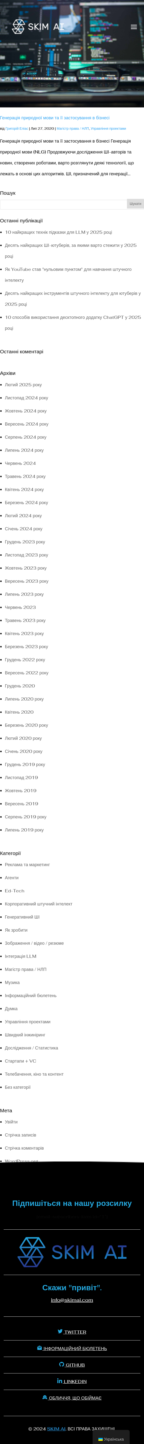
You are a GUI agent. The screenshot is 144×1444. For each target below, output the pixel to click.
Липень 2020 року (24, 699)
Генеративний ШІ (22, 917)
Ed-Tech (14, 891)
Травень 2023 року (25, 620)
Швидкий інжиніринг (25, 1035)
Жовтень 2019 (20, 790)
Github (72, 1365)
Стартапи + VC (20, 1061)
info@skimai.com (72, 1300)
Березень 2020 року (26, 725)
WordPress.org (21, 1161)
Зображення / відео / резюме (34, 943)
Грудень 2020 (20, 686)
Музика (12, 982)
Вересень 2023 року (26, 581)
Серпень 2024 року (25, 437)
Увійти (11, 1122)
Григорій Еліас (17, 128)
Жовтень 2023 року (26, 568)
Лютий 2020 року (23, 738)
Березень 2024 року (26, 502)
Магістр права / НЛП (73, 128)
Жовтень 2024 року (26, 411)
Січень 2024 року (23, 529)
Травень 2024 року (25, 476)
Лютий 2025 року (23, 384)
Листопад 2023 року (26, 555)
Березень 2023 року (26, 646)
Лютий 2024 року (23, 515)
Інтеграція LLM (20, 956)
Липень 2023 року (24, 594)
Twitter (72, 1332)
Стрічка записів (20, 1135)
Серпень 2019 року (25, 817)
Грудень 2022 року (25, 659)
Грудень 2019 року (25, 764)
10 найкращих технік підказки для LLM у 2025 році (58, 232)
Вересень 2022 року (26, 673)
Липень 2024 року (24, 450)
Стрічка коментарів (24, 1148)
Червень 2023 (20, 607)
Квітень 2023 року (24, 633)
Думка (11, 1008)
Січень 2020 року (23, 751)
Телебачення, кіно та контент (34, 1074)
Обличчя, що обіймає (72, 1398)
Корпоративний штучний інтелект (38, 904)
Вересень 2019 (21, 804)
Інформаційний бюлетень (31, 995)
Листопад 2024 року (26, 398)
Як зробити (16, 930)
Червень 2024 (20, 463)
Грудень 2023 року (25, 542)
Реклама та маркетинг (27, 864)
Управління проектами (108, 128)
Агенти (12, 877)
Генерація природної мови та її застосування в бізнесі (54, 118)
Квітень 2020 (19, 712)
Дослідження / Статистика (31, 1048)
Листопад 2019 (21, 777)
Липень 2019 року (24, 830)
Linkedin (71, 1381)
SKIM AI (56, 1429)
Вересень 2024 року (26, 424)
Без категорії (18, 1087)
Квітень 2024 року (24, 489)
